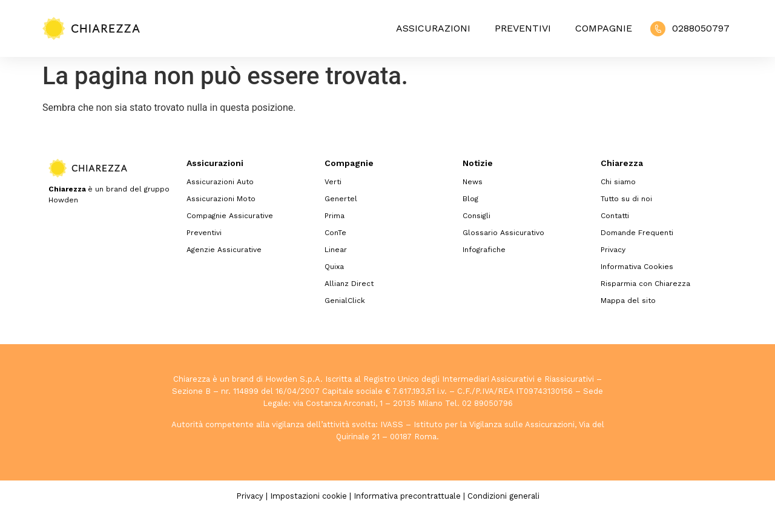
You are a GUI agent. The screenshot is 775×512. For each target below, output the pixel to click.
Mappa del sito (628, 300)
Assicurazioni (433, 28)
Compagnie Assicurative (229, 215)
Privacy (613, 249)
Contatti (615, 215)
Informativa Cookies (637, 266)
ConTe (335, 232)
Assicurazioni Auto (220, 182)
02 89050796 (487, 403)
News (473, 182)
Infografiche (484, 249)
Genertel (341, 198)
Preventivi (523, 28)
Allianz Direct (349, 283)
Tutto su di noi (626, 198)
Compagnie (603, 28)
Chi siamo (618, 182)
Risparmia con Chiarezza (645, 283)
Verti (333, 182)
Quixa (334, 266)
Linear (336, 249)
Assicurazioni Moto (221, 198)
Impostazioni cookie (308, 495)
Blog (470, 198)
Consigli (476, 215)
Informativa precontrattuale (407, 495)
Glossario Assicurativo (503, 232)
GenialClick (345, 300)
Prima (335, 215)
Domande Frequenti (637, 232)
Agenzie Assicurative (224, 249)
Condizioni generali (503, 495)
